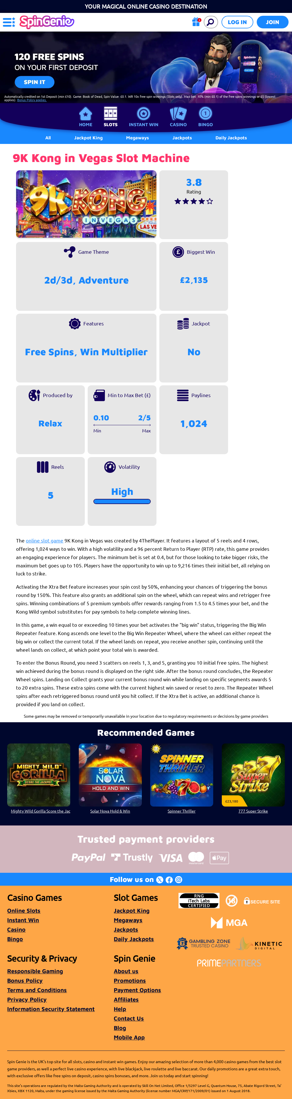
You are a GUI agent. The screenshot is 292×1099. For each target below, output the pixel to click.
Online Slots (23, 910)
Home (85, 124)
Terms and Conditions (37, 990)
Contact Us (129, 1018)
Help (120, 1009)
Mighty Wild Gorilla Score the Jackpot (40, 810)
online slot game (44, 540)
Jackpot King (132, 910)
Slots (110, 124)
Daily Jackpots (231, 137)
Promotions (130, 980)
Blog (120, 1027)
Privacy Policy (27, 999)
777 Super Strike (253, 810)
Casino (178, 124)
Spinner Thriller (182, 810)
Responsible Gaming (35, 971)
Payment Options (137, 990)
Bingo (205, 124)
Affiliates (126, 999)
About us (126, 971)
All (48, 137)
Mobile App (129, 1037)
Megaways (128, 920)
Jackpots (126, 929)
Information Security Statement (51, 1009)
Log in (237, 22)
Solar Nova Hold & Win (110, 810)
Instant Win (143, 124)
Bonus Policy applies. (32, 99)
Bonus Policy (25, 980)
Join (272, 22)
